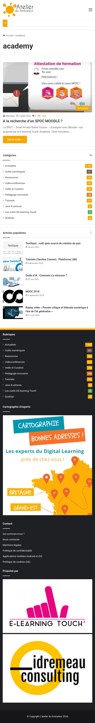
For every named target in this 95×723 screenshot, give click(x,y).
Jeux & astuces (13, 206)
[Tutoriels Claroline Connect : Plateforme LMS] (13, 264)
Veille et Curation (14, 188)
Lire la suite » (14, 139)
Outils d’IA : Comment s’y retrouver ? (46, 275)
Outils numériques (15, 171)
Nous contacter (11, 539)
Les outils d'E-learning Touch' (21, 212)
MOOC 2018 (32, 291)
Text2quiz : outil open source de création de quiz (53, 243)
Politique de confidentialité (17, 550)
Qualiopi (9, 217)
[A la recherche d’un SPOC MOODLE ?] (47, 87)
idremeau (10, 116)
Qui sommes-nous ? (13, 533)
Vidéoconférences (15, 183)
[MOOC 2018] (13, 296)
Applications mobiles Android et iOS (22, 556)
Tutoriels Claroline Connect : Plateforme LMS (51, 259)
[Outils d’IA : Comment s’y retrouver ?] (13, 280)
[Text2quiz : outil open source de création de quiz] (13, 248)
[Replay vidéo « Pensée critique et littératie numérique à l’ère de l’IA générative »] (13, 312)
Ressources (11, 177)
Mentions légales (12, 545)
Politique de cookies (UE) (16, 561)
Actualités (10, 165)
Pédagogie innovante (16, 194)
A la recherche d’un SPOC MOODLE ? (33, 121)
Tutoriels (10, 200)
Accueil (8, 35)
